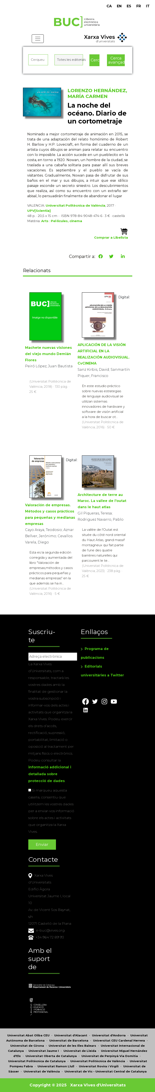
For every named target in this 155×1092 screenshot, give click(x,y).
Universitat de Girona (27, 1045)
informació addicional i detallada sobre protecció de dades (49, 774)
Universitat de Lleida (79, 1050)
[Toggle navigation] (38, 38)
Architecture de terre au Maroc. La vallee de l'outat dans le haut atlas (102, 501)
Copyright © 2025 (48, 1085)
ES (129, 6)
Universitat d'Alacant (70, 1035)
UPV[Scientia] (39, 211)
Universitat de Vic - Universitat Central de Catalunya (106, 1071)
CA (109, 6)
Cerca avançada (116, 60)
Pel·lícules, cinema (66, 221)
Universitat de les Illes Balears (72, 1045)
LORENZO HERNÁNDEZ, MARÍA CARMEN (97, 93)
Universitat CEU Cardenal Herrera (119, 1040)
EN (119, 6)
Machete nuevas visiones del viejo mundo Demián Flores (48, 354)
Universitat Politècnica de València (75, 205)
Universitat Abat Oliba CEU (28, 1035)
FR (138, 6)
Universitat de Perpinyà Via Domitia (109, 1056)
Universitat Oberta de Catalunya (51, 1056)
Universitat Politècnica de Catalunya (37, 1061)
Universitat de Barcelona (68, 1040)
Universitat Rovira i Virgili (99, 1066)
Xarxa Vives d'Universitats (98, 1085)
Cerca (95, 60)
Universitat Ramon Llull (56, 1066)
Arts (44, 221)
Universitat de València (42, 1071)
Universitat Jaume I (44, 1050)
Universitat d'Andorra (109, 1035)
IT (148, 6)
